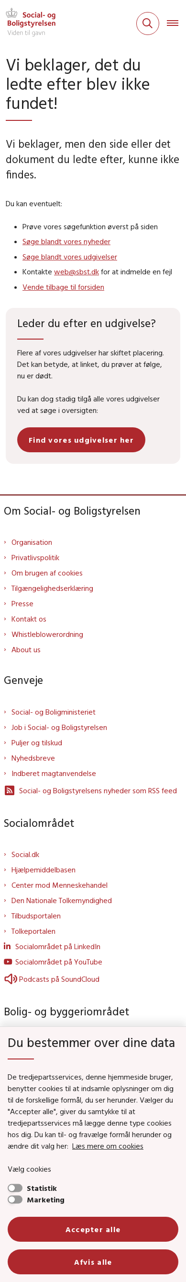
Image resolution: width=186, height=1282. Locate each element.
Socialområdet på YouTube (58, 961)
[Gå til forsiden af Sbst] (27, 23)
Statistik (42, 1188)
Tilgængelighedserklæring (52, 588)
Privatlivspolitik (35, 557)
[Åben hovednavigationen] (176, 23)
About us (26, 649)
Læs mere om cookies (107, 1146)
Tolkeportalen (33, 931)
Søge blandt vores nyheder (66, 241)
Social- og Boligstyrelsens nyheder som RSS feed (90, 790)
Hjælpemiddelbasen (43, 869)
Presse (22, 603)
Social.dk (25, 854)
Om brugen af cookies (47, 572)
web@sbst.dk (76, 271)
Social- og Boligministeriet (53, 712)
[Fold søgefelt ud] (147, 23)
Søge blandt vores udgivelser (69, 256)
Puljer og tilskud (36, 742)
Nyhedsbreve (33, 758)
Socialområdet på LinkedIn (57, 946)
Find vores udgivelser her (81, 440)
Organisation (31, 542)
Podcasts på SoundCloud (51, 979)
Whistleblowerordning (47, 634)
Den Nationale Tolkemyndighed (61, 900)
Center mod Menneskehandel (59, 885)
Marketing (46, 1199)
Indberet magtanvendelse (53, 773)
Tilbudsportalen (36, 915)
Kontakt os (28, 618)
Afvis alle (93, 1262)
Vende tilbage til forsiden (63, 287)
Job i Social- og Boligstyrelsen (59, 727)
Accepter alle (93, 1229)
